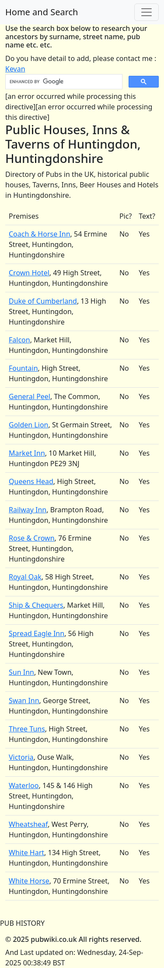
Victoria (21, 757)
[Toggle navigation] (146, 12)
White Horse (29, 881)
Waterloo (23, 785)
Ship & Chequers (36, 605)
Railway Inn (27, 509)
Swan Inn (24, 700)
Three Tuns (27, 729)
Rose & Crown (32, 538)
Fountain (23, 368)
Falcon (19, 340)
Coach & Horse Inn (39, 234)
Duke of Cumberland (43, 301)
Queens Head (31, 481)
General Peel (29, 396)
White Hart (26, 852)
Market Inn (27, 453)
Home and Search (41, 12)
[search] (63, 82)
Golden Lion (28, 425)
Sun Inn (21, 672)
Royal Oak (25, 577)
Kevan (15, 69)
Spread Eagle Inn (36, 633)
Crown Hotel (29, 273)
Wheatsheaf (28, 824)
